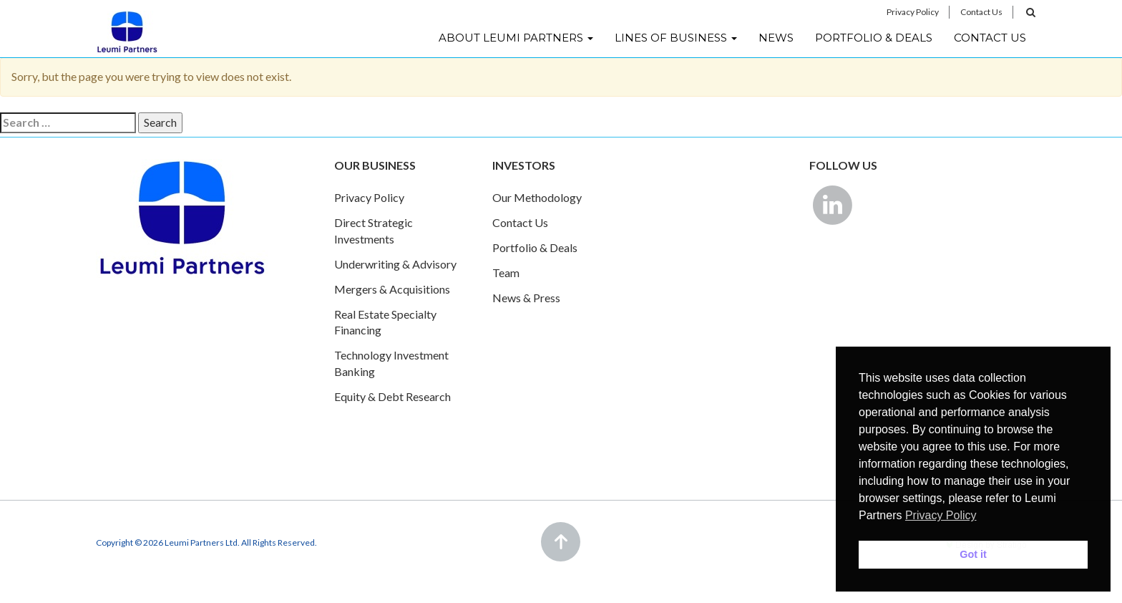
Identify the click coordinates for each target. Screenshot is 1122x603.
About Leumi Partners (516, 37)
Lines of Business (676, 37)
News (776, 37)
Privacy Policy (913, 11)
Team (505, 272)
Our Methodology (537, 197)
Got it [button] (973, 554)
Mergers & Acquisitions (392, 289)
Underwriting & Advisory (395, 264)
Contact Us (981, 11)
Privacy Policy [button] (941, 515)
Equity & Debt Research (392, 396)
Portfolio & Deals (873, 37)
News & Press (526, 297)
